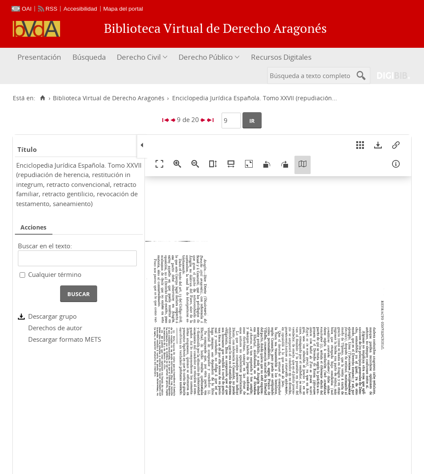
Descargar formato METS (64, 339)
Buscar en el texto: (45, 245)
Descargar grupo (52, 316)
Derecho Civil (139, 57)
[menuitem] (40, 57)
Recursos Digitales (281, 57)
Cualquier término (54, 274)
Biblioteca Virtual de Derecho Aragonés (108, 98)
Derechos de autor (55, 327)
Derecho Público (206, 57)
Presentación (39, 57)
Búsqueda (89, 57)
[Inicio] (42, 98)
